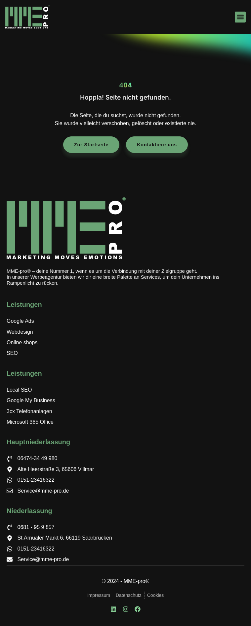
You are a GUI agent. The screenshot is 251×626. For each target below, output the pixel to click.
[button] (240, 17)
